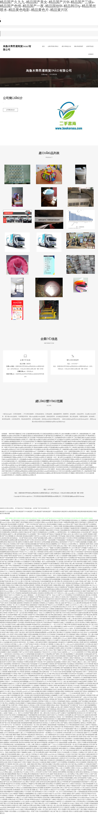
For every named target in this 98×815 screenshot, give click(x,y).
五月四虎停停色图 (7, 788)
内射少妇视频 (35, 692)
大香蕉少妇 (86, 574)
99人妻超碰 (45, 601)
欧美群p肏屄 (14, 552)
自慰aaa (59, 782)
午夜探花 (66, 808)
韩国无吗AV (89, 537)
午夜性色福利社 (50, 802)
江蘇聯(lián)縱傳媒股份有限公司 (13, 442)
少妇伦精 (62, 637)
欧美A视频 (64, 674)
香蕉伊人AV (11, 617)
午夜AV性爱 (52, 753)
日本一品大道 (19, 613)
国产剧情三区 (12, 776)
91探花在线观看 (40, 786)
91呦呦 (26, 584)
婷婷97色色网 (65, 566)
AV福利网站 (28, 737)
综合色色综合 (19, 546)
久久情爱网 (66, 769)
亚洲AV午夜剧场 (19, 670)
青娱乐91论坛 (91, 794)
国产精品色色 (44, 717)
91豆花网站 (57, 548)
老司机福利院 (82, 778)
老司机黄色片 (38, 792)
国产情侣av (68, 603)
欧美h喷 (4, 660)
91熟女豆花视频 (81, 741)
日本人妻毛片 (23, 554)
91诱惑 (2, 806)
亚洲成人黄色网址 (21, 784)
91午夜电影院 (14, 578)
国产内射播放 (75, 586)
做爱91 (57, 641)
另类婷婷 (88, 696)
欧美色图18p (92, 676)
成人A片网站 (60, 570)
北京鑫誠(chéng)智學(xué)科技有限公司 (69, 440)
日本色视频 (9, 631)
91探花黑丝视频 (5, 708)
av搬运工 (79, 662)
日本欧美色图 (67, 733)
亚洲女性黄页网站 (22, 637)
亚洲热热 (59, 733)
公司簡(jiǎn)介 (10, 110)
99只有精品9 (25, 566)
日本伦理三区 (43, 609)
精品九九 (26, 706)
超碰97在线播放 (84, 812)
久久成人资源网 (66, 678)
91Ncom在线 (69, 601)
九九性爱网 (50, 533)
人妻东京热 (45, 714)
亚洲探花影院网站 (48, 769)
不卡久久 (59, 682)
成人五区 (52, 574)
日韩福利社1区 (27, 603)
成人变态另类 (58, 806)
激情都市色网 (48, 586)
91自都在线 (42, 763)
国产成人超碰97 (22, 684)
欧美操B (16, 570)
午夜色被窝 (7, 731)
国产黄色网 (33, 649)
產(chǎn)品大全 (66, 46)
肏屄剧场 (42, 708)
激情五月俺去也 (24, 533)
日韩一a (75, 792)
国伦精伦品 (66, 806)
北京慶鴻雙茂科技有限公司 (33, 434)
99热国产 (50, 741)
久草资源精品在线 (7, 745)
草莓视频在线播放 (9, 710)
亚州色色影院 (71, 578)
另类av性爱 (82, 525)
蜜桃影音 (64, 719)
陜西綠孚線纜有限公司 (87, 470)
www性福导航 (8, 790)
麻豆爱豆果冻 (87, 751)
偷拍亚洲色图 (52, 725)
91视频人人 (5, 578)
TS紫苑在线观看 (80, 637)
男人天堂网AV (69, 621)
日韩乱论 (37, 745)
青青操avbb (27, 527)
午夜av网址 (28, 588)
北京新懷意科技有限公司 (68, 446)
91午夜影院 (8, 765)
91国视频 (66, 529)
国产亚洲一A (51, 698)
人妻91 (79, 743)
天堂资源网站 (90, 802)
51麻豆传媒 (8, 735)
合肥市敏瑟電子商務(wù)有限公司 (71, 460)
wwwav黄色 (81, 712)
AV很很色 (51, 664)
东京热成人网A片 (18, 631)
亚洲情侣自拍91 (17, 782)
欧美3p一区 (37, 658)
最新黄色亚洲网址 (19, 529)
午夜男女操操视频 (80, 542)
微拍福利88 (75, 725)
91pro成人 (24, 596)
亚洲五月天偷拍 (12, 763)
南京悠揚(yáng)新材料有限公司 (83, 458)
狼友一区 (90, 582)
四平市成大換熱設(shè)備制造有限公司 (30, 464)
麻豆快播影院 (55, 564)
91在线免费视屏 (44, 812)
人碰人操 (65, 682)
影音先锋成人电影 (33, 560)
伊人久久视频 (23, 647)
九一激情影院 (81, 544)
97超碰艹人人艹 (57, 660)
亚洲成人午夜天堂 (81, 794)
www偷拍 (32, 802)
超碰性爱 (53, 782)
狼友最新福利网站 (88, 747)
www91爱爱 (29, 660)
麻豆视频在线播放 (89, 541)
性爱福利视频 (33, 747)
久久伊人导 (70, 631)
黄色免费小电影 (16, 531)
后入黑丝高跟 (18, 537)
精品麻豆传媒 (35, 780)
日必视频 (6, 643)
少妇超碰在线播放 (78, 739)
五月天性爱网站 (90, 637)
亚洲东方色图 (40, 802)
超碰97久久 (87, 733)
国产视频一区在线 (21, 658)
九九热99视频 (26, 674)
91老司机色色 (87, 552)
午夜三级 (10, 580)
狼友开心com (62, 629)
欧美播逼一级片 (40, 562)
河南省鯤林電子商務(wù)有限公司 (13, 458)
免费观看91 (78, 749)
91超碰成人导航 (53, 603)
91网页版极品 (8, 554)
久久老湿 (57, 621)
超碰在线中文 (82, 546)
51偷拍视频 (88, 660)
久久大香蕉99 (59, 745)
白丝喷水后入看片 (16, 806)
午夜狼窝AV (56, 623)
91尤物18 (90, 548)
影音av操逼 (91, 651)
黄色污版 (51, 729)
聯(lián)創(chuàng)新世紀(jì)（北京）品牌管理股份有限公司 (64, 452)
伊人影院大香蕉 (42, 755)
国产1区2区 (24, 598)
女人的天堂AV (19, 588)
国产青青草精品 (5, 767)
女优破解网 (53, 696)
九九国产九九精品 (63, 696)
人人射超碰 (21, 550)
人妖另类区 (52, 747)
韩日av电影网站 (45, 676)
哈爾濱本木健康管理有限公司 (46, 442)
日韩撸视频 (34, 672)
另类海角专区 (16, 664)
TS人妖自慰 (59, 562)
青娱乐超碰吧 (25, 702)
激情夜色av (86, 773)
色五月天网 (78, 745)
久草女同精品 (12, 749)
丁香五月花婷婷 (74, 590)
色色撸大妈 (58, 529)
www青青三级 (48, 727)
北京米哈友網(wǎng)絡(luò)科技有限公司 (71, 466)
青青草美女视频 (81, 562)
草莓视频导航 (26, 780)
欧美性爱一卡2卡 (43, 566)
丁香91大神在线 (72, 546)
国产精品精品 (15, 521)
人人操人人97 (21, 645)
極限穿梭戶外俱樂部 (61, 442)
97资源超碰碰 (60, 541)
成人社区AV (75, 623)
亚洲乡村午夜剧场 (60, 600)
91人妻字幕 (42, 680)
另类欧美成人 (37, 759)
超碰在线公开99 (87, 745)
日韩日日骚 (70, 617)
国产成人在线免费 (7, 562)
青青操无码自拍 (69, 727)
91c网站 (85, 607)
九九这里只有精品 (27, 798)
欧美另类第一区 (10, 737)
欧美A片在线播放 (69, 558)
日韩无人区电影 (92, 562)
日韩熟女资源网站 (41, 576)
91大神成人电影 (16, 674)
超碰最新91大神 (86, 729)
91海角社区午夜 (58, 727)
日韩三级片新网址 (41, 725)
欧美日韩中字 (8, 594)
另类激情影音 (16, 566)
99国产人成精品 (81, 710)
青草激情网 (89, 784)
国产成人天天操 (46, 674)
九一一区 (52, 625)
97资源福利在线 (22, 568)
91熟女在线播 (28, 712)
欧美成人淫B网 (78, 643)
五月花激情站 (43, 767)
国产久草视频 (82, 548)
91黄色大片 (57, 598)
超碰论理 (28, 558)
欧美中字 (37, 676)
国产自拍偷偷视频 (74, 782)
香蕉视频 (89, 741)
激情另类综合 (24, 600)
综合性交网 (55, 788)
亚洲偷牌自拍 (42, 533)
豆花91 (54, 702)
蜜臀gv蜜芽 (41, 784)
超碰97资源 (53, 774)
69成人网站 (55, 637)
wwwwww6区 (83, 666)
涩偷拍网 (31, 578)
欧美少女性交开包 (5, 716)
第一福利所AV (30, 576)
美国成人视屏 (61, 704)
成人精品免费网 (21, 778)
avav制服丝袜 (12, 601)
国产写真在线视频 (64, 521)
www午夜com (23, 690)
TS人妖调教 (78, 607)
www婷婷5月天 (22, 676)
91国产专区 (90, 737)
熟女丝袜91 (78, 619)
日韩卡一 (85, 672)
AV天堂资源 (88, 684)
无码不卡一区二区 (86, 694)
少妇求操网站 (72, 710)
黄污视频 (32, 790)
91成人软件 (83, 633)
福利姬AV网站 (59, 692)
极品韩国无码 (91, 670)
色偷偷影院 (37, 653)
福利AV (92, 657)
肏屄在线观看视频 (54, 580)
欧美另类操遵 (63, 550)
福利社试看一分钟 (90, 739)
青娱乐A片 (20, 774)
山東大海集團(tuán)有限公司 (69, 434)
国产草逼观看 (69, 588)
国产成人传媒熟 (90, 719)
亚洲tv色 (90, 645)
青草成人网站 (77, 668)
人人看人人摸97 (73, 550)
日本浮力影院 (29, 653)
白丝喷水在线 (25, 678)
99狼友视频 (66, 698)
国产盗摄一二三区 (10, 564)
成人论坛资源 (6, 625)
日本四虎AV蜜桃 (45, 706)
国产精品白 (50, 535)
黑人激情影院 (17, 572)
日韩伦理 (49, 808)
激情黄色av (52, 717)
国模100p (19, 773)
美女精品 (29, 778)
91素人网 (71, 564)
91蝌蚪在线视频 (55, 798)
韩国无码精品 (73, 682)
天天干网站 (87, 653)
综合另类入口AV (7, 794)
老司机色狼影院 (87, 619)
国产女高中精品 (83, 676)
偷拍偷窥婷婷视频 (81, 651)
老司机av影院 (48, 552)
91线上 (74, 802)
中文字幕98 (19, 800)
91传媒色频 (59, 635)
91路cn (72, 552)
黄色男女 (73, 810)
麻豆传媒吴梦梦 (21, 619)
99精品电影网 (50, 558)
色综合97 (31, 523)
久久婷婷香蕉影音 (43, 747)
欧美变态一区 (31, 725)
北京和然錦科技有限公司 (57, 444)
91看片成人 (49, 806)
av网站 (68, 786)
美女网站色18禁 (47, 572)
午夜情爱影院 (69, 717)
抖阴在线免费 (59, 560)
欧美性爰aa (43, 698)
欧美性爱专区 (90, 641)
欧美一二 (48, 688)
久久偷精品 (93, 529)
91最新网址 (69, 643)
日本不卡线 (52, 778)
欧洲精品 (49, 611)
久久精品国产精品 (23, 605)
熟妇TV (51, 794)
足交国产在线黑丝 (70, 570)
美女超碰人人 (81, 674)
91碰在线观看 (27, 698)
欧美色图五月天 (39, 655)
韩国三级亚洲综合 (38, 588)
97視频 (41, 761)
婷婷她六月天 (76, 798)
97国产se (21, 653)
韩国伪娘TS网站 (74, 635)
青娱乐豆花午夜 (12, 542)
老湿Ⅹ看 (36, 749)
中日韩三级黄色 (52, 773)
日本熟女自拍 (25, 664)
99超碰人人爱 (33, 643)
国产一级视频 (46, 658)
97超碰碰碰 (28, 546)
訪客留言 (90, 54)
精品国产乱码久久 (18, 556)
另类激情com (43, 603)
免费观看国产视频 (34, 521)
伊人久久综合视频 (77, 780)
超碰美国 (19, 603)
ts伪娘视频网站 (29, 794)
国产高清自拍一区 (60, 700)
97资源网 (29, 733)
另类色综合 (78, 767)
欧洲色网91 (47, 788)
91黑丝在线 (82, 670)
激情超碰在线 (83, 792)
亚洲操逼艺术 (38, 564)
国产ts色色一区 (39, 810)
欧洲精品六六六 (51, 733)
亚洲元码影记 (70, 637)
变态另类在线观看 (10, 755)
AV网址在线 (11, 800)
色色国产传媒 (32, 554)
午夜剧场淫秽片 (54, 550)
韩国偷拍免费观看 (40, 633)
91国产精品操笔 (77, 672)
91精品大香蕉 (27, 629)
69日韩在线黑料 (36, 674)
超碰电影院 (35, 629)
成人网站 (26, 782)
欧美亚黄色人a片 (90, 539)
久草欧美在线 (33, 666)
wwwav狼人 (71, 594)
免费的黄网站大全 (67, 554)
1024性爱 (6, 751)
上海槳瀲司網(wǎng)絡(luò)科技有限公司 (78, 464)
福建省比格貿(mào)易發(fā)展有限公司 (34, 436)
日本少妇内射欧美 (89, 611)
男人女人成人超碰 (54, 780)
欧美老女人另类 (80, 784)
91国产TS (83, 572)
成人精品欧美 (46, 759)
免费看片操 (16, 621)
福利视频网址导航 (62, 712)
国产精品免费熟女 (51, 666)
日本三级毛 (87, 753)
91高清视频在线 (53, 617)
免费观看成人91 (93, 692)
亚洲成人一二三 (66, 694)
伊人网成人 (15, 761)
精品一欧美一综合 (56, 688)
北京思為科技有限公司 (30, 442)
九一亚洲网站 (38, 771)
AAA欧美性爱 (76, 694)
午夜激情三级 (43, 721)
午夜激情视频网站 (75, 806)
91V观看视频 (82, 600)
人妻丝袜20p (89, 578)
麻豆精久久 (61, 774)
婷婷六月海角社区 (49, 761)
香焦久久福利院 (74, 812)
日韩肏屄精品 (79, 664)
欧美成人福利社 (61, 574)
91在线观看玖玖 (15, 741)
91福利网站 (47, 776)
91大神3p (17, 788)
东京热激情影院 (33, 570)
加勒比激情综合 (43, 684)
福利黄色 (27, 672)
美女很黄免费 (46, 590)
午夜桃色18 (74, 786)
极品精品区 (31, 735)
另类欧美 (86, 647)
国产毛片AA (69, 788)
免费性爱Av (57, 554)
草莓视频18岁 (63, 721)
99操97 (88, 631)
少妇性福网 (67, 716)
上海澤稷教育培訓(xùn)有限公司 (63, 438)
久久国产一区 (34, 609)
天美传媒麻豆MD (14, 757)
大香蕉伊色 (27, 556)
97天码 (71, 647)
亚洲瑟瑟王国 (12, 629)
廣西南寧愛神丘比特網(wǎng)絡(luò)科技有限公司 (40, 456)
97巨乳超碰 (61, 537)
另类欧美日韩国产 (91, 765)
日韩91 (65, 660)
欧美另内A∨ (63, 710)
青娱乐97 (40, 637)
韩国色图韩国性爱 (13, 647)
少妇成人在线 (9, 698)
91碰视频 (94, 590)
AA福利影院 (10, 548)
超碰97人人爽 (15, 727)
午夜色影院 (60, 767)
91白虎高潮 (3, 776)
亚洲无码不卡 (45, 739)
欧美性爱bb (56, 611)
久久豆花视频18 (21, 812)
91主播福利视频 (88, 527)
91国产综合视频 (83, 702)
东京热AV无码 (53, 657)
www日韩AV (66, 525)
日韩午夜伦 (24, 751)
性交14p (72, 696)
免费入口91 (5, 635)
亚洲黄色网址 (6, 533)
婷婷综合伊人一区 (41, 735)
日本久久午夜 (47, 792)
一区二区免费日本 (63, 804)
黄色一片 (49, 672)
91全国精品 (3, 796)
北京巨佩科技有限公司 (10, 462)
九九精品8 (31, 617)
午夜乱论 (34, 558)
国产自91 (23, 757)
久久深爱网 (46, 613)
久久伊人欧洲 (24, 802)
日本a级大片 (48, 568)
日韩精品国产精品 (71, 657)
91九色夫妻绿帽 (42, 664)
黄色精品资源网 (28, 537)
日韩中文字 (41, 666)
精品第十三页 (23, 717)
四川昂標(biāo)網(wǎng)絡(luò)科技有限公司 (76, 462)
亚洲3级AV (21, 769)
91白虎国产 (76, 688)
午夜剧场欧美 (16, 694)
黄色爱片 (73, 684)
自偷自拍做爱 (63, 743)
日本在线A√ (77, 788)
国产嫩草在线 (61, 786)
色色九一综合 (38, 613)
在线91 (72, 731)
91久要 (20, 582)
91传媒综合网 (33, 721)
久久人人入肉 (37, 619)
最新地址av (54, 521)
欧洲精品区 (22, 759)
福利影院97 (60, 592)
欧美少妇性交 (14, 643)
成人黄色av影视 (92, 710)
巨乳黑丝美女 (81, 802)
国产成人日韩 (23, 700)
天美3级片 (87, 700)
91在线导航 (25, 609)
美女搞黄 (12, 576)
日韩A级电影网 (89, 735)
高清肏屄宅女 (36, 625)
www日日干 (50, 529)
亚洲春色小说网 (24, 574)
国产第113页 (6, 723)
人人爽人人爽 (30, 745)
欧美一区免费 (53, 639)
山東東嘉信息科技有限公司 (15, 470)
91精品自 (13, 778)
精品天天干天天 (56, 790)
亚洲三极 (33, 743)
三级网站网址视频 (68, 523)
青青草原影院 (74, 698)
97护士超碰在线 (48, 662)
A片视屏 (93, 568)
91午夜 (2, 704)
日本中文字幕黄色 (89, 601)
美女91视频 (14, 586)
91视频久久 (20, 564)
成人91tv (92, 586)
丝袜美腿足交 (71, 773)
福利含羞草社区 (37, 723)
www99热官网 (53, 607)
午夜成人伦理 (13, 633)
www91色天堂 (12, 568)
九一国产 (15, 700)
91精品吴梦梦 (82, 682)
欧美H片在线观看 (19, 558)
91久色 (42, 688)
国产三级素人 (32, 637)
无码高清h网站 (84, 586)
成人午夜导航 (36, 580)
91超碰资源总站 (15, 651)
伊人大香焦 (60, 601)
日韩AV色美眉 (19, 710)
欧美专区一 (42, 733)
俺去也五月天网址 (32, 761)
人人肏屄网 (58, 533)
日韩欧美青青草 (33, 684)
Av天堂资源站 (21, 719)
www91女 (8, 641)
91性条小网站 (49, 560)
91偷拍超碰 (18, 548)
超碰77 (53, 771)
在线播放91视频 (39, 568)
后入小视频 (37, 660)
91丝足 (68, 755)
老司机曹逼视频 (78, 647)
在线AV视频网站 (36, 572)
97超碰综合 (42, 686)
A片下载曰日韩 (65, 625)
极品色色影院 (46, 619)
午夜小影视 (16, 739)
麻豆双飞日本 (45, 774)
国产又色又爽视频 (7, 537)
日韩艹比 (5, 615)
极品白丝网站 (55, 590)
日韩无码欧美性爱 (66, 776)
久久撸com (78, 771)
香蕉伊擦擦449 (8, 792)
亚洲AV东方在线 (7, 649)
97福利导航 (75, 609)
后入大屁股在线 (63, 812)
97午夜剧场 (66, 633)
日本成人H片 (24, 521)
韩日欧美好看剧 (31, 719)
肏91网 (2, 564)
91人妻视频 (34, 686)
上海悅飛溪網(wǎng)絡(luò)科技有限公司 (29, 462)
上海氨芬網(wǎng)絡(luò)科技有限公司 (53, 464)
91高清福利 (32, 550)
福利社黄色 (79, 773)
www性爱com (44, 537)
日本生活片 (47, 637)
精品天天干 (22, 761)
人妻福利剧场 (70, 771)
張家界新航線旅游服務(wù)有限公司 (17, 440)
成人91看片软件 (36, 668)
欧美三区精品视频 (10, 603)
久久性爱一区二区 (90, 617)
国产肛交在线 (76, 776)
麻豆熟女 (85, 625)
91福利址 (93, 662)
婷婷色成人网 (12, 712)
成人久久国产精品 (85, 590)
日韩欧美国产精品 (33, 717)
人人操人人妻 (53, 631)
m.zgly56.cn (28, 497)
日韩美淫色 (53, 601)
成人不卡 (14, 582)
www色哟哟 (23, 570)
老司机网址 (27, 641)
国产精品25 (48, 605)
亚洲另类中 (24, 735)
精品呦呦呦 (69, 655)
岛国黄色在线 (69, 692)
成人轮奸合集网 (69, 767)
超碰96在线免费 (83, 613)
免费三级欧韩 (24, 739)
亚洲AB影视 (43, 617)
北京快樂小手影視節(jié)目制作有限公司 (42, 438)
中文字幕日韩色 (46, 660)
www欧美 (39, 729)
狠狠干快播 (86, 592)
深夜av (7, 590)
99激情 (69, 700)
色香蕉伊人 (69, 574)
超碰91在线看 (30, 529)
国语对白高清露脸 (37, 788)
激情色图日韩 (17, 688)
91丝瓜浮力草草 (51, 546)
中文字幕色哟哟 (33, 708)
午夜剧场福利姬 (52, 643)
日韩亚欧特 (68, 802)
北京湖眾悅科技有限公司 (17, 452)
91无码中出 (14, 708)
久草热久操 (92, 782)
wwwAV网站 (4, 773)
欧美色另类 (5, 539)
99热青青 (81, 660)
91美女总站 (34, 763)
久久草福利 (16, 596)
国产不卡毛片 (39, 578)
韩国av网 (26, 774)
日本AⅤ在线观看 (81, 763)
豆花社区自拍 (45, 574)
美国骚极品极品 (22, 716)
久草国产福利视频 (37, 539)
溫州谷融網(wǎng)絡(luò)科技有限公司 (30, 466)
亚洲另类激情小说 (85, 560)
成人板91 (42, 600)
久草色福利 (33, 702)
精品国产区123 (10, 784)
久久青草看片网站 (40, 529)
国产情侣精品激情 (36, 621)
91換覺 (84, 743)
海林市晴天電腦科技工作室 (17, 434)
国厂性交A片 (80, 706)
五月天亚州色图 (75, 580)
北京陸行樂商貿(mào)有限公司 (51, 460)
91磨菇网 (50, 556)
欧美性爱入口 (82, 645)
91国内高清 (14, 639)
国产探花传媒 (9, 721)
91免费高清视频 (86, 790)
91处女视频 (3, 712)
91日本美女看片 (73, 721)
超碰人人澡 (12, 773)
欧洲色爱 (31, 586)
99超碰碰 (48, 731)
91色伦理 (18, 692)
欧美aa (9, 761)
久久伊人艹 (18, 786)
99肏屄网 (37, 690)
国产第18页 (55, 670)
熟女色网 (43, 692)
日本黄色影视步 (88, 594)
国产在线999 (33, 533)
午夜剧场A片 (20, 737)
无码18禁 (67, 562)
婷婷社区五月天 (65, 759)
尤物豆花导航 (70, 537)
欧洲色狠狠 (61, 657)
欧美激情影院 (79, 527)
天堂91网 (10, 570)
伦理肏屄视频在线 (21, 617)
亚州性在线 (33, 741)
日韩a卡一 (8, 682)
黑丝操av (15, 554)
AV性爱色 (14, 527)
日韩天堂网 (42, 672)
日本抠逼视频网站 (20, 590)
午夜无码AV (37, 542)
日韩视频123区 (60, 680)
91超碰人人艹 (91, 778)
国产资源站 (76, 708)
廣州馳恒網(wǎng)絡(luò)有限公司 (60, 448)
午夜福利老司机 (65, 641)
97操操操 (8, 584)
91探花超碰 (33, 664)
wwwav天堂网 (9, 529)
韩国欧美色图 (12, 672)
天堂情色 (12, 544)
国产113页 (8, 666)
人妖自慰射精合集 (19, 745)
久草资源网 (44, 800)
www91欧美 (36, 694)
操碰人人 (12, 592)
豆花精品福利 (88, 655)
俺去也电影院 (15, 802)
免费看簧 (36, 712)
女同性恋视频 (46, 542)
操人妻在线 (86, 596)
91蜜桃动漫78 (52, 735)
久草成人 (92, 798)
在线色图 (80, 700)
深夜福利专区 (50, 600)
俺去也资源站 (41, 641)
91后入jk (74, 700)
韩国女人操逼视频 (71, 702)
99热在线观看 (29, 601)
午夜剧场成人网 (54, 710)
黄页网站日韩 (48, 594)
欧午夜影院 (87, 757)
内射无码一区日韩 (20, 725)
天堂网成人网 (39, 586)
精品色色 (30, 619)
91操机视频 (12, 607)
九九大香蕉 (87, 658)
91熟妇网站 (48, 655)
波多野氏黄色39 (17, 609)
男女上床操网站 (10, 704)
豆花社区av (53, 714)
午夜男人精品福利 (61, 578)
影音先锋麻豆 (29, 564)
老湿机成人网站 (63, 647)
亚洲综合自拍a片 (35, 800)
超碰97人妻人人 (14, 560)
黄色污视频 (35, 796)
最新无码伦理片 (51, 570)
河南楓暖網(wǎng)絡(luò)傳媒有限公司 (76, 444)
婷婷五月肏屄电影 (80, 523)
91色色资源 (79, 552)
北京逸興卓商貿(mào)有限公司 (19, 474)
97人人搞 (36, 737)
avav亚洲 (49, 633)
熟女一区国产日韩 (32, 812)
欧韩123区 (65, 598)
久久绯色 (53, 653)
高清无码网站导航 (44, 749)
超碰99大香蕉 (49, 554)
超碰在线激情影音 (28, 776)
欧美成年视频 (12, 615)
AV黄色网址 (25, 649)
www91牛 (70, 627)
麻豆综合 (70, 747)
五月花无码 (45, 631)
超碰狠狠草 (64, 548)
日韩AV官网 (87, 554)
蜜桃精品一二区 (32, 596)
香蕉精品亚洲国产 (11, 623)
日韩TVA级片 (20, 544)
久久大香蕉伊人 (51, 786)
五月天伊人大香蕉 (60, 794)
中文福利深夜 (33, 808)
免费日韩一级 (37, 714)
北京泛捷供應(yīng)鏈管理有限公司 (72, 472)
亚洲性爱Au (14, 533)
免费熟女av (81, 639)
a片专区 (42, 560)
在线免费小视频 (44, 531)
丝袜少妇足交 (56, 674)
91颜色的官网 (78, 588)
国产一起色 (82, 698)
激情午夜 (88, 717)
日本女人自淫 (71, 651)
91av (27, 550)
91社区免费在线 (77, 596)
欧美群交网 (8, 621)
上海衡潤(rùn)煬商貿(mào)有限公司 (25, 476)
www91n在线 (73, 645)
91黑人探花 (90, 570)
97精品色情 (69, 704)
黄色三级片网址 (57, 633)
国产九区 (65, 666)
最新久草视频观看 (5, 609)
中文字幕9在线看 (53, 721)
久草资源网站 (56, 668)
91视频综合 (33, 566)
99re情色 (36, 778)
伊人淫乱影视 (29, 639)
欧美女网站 (49, 784)
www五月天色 (55, 676)
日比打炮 (74, 755)
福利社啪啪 (62, 749)
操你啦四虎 (63, 542)
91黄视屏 (24, 688)
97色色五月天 (45, 653)
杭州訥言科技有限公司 (64, 468)
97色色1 (21, 552)
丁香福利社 (93, 688)
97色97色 (29, 759)
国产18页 (73, 562)
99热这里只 (60, 800)
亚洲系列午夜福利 (76, 625)
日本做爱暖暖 (44, 796)
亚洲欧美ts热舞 (28, 542)
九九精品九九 (29, 710)
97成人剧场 (80, 755)
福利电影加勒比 (21, 535)
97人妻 (30, 647)
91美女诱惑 (55, 765)
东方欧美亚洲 (74, 531)
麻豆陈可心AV (77, 751)
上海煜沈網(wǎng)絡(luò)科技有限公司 (75, 436)
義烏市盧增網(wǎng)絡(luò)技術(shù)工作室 (37, 470)
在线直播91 (68, 739)
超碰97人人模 (12, 535)
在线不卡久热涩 (21, 607)
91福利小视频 (31, 590)
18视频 (7, 778)
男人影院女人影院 (5, 694)
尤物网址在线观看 (42, 550)
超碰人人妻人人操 (68, 619)
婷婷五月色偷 (24, 651)
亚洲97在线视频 (10, 657)
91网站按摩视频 (29, 810)
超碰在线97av (43, 778)
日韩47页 (19, 629)
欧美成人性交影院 (42, 700)
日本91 (14, 719)
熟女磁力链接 (18, 804)
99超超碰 (57, 535)
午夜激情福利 (93, 804)
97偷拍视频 (44, 639)
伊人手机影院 (17, 594)
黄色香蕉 (25, 531)
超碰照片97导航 (77, 556)
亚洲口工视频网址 (21, 753)
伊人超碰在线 (86, 716)
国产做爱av (64, 723)
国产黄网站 (26, 804)
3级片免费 (80, 759)
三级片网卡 (21, 633)
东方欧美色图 (53, 537)
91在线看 (35, 556)
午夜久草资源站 (66, 584)
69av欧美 (46, 751)
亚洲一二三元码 (16, 731)
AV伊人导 (71, 607)
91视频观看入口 (85, 529)
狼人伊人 (51, 684)
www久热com (52, 755)
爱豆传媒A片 (42, 596)
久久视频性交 (53, 647)
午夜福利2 (90, 810)
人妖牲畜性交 (91, 600)
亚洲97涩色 (82, 737)
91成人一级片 (52, 576)
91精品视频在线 (65, 531)
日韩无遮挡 (26, 786)
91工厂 (33, 786)
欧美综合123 (81, 714)
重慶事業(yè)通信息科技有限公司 (52, 462)
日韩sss (62, 788)
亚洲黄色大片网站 (51, 704)
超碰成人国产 (71, 794)
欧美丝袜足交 (78, 592)
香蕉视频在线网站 (68, 527)
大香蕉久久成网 (79, 727)
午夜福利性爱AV (83, 598)
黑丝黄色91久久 (41, 682)
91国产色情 (64, 572)
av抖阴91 (19, 780)
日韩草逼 (40, 702)
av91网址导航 (51, 680)
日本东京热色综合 (52, 629)
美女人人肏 (22, 611)
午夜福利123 (75, 560)
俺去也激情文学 (62, 686)
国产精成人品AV (66, 535)
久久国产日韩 (92, 774)
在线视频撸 (53, 751)
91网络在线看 (78, 747)
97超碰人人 (11, 714)
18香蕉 (62, 621)
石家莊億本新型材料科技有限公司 (46, 468)
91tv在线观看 (31, 535)
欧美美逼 (33, 731)
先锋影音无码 (53, 796)
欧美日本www (4, 592)
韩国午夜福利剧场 (56, 619)
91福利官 (80, 757)
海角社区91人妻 (73, 660)
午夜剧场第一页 (85, 635)
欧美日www (87, 588)
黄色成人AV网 (34, 706)
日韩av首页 (3, 570)
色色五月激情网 (60, 588)
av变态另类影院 (80, 696)
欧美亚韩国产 (84, 782)
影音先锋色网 (64, 590)
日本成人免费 (15, 625)
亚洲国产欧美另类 (5, 582)
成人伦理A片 (75, 535)
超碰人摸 (45, 729)
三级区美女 (12, 637)
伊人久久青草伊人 (13, 574)
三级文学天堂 (80, 800)
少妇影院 (76, 692)
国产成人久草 (91, 546)
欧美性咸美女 (33, 594)
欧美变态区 (8, 655)
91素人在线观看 (85, 584)
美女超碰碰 (56, 662)
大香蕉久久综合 (75, 769)
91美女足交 (5, 544)
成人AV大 (9, 717)
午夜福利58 (88, 639)
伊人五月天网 (73, 548)
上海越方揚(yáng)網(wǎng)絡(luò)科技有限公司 (42, 440)
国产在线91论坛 (41, 525)
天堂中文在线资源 (54, 566)
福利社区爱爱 (42, 643)
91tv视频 (58, 719)
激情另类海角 (45, 696)
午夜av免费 (79, 774)
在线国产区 (31, 615)
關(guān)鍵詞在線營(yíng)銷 (50, 466)
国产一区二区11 (57, 792)
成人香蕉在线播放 (46, 690)
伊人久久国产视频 (89, 759)
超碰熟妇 (6, 743)
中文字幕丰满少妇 (56, 731)
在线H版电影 (92, 702)
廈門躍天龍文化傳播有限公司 (55, 436)
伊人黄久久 (57, 556)
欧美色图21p (73, 712)
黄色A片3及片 (8, 596)
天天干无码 (56, 594)
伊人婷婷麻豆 (50, 649)
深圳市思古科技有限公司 (53, 446)
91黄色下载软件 (33, 531)
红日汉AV (17, 580)
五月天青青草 (52, 592)
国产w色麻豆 (62, 714)
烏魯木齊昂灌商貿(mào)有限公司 (51, 497)
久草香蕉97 (88, 800)
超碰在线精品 (57, 615)
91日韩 (59, 666)
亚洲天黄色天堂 (44, 737)
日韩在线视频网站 (49, 578)
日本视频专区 (50, 692)
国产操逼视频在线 (66, 668)
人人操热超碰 (64, 676)
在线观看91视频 (66, 556)
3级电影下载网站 (18, 794)
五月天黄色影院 (62, 747)
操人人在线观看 (78, 554)
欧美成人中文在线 (73, 686)
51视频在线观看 (79, 537)
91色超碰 (64, 741)
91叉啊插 (51, 609)
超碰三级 (29, 796)
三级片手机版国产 (87, 771)
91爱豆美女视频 (46, 765)
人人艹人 (70, 653)
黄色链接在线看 (15, 723)
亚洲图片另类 (66, 810)
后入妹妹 (64, 627)
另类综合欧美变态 (48, 719)
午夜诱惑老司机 (58, 568)
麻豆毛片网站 (87, 649)
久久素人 (18, 657)
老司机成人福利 (80, 761)
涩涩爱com (47, 790)
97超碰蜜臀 (80, 684)
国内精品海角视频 (30, 544)
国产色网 (56, 655)
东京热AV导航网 (79, 680)
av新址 (75, 778)
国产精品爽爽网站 (26, 580)
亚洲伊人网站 (13, 676)
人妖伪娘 (73, 641)
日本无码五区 (72, 674)
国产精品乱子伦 (38, 670)
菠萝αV (20, 542)
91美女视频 (12, 812)
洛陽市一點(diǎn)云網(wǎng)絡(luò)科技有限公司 (65, 470)
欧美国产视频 (28, 714)
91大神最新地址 (77, 649)
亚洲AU (14, 716)
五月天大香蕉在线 (9, 733)
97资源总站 (67, 609)
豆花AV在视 (14, 690)
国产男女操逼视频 (5, 627)
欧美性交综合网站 (66, 780)
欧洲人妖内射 (72, 719)
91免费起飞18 (74, 808)
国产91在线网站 (91, 525)
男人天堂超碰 (90, 712)
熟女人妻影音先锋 (33, 688)
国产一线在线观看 (49, 541)
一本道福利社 (76, 678)
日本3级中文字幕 (91, 714)
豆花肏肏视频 (65, 580)
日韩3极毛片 (61, 643)
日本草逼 (32, 525)
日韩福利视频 (68, 778)
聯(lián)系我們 (78, 46)
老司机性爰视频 (66, 672)
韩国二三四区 (42, 556)
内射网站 (2, 605)
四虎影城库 (7, 759)
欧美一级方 (57, 810)
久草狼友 (20, 706)
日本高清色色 (46, 527)
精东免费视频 (24, 682)
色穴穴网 (21, 641)
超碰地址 (14, 641)
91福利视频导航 (71, 714)
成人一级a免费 (83, 721)
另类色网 (6, 680)
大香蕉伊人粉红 (66, 662)
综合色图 (14, 584)
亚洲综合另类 (65, 552)
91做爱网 (44, 745)
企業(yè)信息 (89, 46)
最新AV (12, 590)
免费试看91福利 (43, 753)
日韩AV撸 (43, 629)
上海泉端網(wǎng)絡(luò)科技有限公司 (44, 454)
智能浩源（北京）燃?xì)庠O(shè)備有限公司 (60, 458)
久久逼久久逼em (10, 692)
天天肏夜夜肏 (36, 546)
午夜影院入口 (60, 802)
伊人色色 (75, 582)
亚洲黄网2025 (78, 704)
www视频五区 (85, 769)
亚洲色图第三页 (18, 790)
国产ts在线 (81, 786)
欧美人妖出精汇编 (78, 735)
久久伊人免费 (79, 690)
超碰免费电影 (21, 796)
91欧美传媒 (78, 564)
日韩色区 (92, 776)
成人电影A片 (75, 670)
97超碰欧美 (85, 776)
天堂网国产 (56, 572)
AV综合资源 (84, 533)
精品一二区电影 (60, 771)
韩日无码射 (93, 603)
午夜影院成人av (78, 658)
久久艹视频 (49, 548)
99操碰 (59, 525)
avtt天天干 (32, 682)
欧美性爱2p (86, 568)
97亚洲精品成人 (70, 541)
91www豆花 (10, 810)
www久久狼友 (19, 810)
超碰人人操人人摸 (22, 755)
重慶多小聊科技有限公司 (78, 474)
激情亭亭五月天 (58, 808)
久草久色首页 (85, 788)
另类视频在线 (26, 657)
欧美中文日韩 (42, 773)
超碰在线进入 (55, 759)
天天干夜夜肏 (56, 776)
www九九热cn (6, 523)
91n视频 (2, 706)
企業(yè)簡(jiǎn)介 (53, 46)
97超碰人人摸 (12, 771)
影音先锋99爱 (36, 631)
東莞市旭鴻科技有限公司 (21, 438)
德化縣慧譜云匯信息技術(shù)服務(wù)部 (41, 474)
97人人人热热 (29, 552)
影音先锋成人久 (75, 521)
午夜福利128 (80, 541)
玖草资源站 (41, 570)
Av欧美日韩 (63, 765)
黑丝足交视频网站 (51, 544)
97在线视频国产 (78, 615)
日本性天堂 (66, 684)
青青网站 (20, 584)
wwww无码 (13, 767)
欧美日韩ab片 (63, 607)
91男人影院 (41, 558)
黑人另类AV (79, 568)
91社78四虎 (20, 672)
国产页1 (66, 635)
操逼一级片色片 (68, 688)
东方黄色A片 (11, 658)
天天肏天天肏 (56, 672)
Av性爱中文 (11, 613)
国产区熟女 (83, 692)
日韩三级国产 (18, 698)
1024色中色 (13, 769)
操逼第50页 (92, 686)
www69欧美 (49, 523)
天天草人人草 (33, 773)
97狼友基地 (63, 706)
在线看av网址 (72, 743)
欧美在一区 (65, 533)
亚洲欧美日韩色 (73, 666)
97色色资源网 (84, 686)
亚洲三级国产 (16, 523)
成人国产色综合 (76, 716)
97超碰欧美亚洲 (74, 529)
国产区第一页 (21, 771)
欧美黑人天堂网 (24, 721)
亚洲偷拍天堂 (39, 776)
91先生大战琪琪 (62, 653)
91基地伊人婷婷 (52, 686)
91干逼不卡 (70, 542)
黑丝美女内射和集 (24, 743)
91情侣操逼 (44, 607)
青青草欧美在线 (30, 623)
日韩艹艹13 (50, 745)
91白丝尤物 (3, 574)
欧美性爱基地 (93, 607)
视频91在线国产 (52, 763)
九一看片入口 (19, 714)
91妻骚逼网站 (80, 578)
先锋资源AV (74, 613)
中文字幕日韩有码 (69, 800)
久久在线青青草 (78, 653)
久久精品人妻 (58, 645)
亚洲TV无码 (13, 635)
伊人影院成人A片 (14, 678)
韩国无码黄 (20, 712)
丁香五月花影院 (41, 535)
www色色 (3, 808)
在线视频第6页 (60, 761)
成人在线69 (88, 680)
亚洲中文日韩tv (55, 723)
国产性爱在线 (41, 544)
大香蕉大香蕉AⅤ (67, 615)
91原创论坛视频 (33, 680)
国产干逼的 (74, 525)
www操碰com (15, 598)
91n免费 (41, 678)
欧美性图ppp (76, 584)
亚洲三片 (39, 590)
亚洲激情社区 (86, 668)
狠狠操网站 (5, 651)
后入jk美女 (44, 584)
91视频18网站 (57, 586)
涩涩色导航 (45, 798)
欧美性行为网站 (85, 623)
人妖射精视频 (81, 641)
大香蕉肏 (51, 700)
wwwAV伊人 (73, 605)
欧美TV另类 (21, 763)
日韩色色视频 (39, 615)
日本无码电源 (52, 767)
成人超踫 (61, 603)
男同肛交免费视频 (78, 539)
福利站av (83, 723)
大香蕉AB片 (40, 731)
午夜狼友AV (68, 735)
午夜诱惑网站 (88, 621)
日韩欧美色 (90, 763)
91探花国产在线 (75, 790)
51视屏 (10, 688)
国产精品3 (94, 580)
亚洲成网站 (71, 763)
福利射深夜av (55, 542)
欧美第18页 (74, 737)
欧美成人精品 (55, 706)
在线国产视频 (22, 635)
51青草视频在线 (11, 619)
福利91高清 (50, 716)
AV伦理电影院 (33, 651)
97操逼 (8, 639)
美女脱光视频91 (12, 525)
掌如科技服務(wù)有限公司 (42, 448)
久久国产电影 (59, 558)
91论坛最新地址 (21, 729)
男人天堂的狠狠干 (34, 739)
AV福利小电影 (23, 578)
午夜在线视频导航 (45, 582)
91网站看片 (85, 806)
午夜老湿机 (89, 786)
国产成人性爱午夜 (55, 613)
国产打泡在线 (38, 662)
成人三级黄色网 (36, 527)
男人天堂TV (46, 804)
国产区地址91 (30, 645)
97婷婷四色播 (30, 769)
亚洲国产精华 (8, 556)
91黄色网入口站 (15, 751)
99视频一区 (71, 741)
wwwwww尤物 (4, 696)
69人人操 (64, 594)
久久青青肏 (79, 594)
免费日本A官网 (27, 806)
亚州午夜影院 (37, 798)
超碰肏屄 (5, 684)
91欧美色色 (69, 751)
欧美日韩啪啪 (25, 741)
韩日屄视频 (24, 523)
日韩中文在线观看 (59, 757)
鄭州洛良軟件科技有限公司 (62, 474)
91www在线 (38, 769)
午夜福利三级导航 (37, 727)
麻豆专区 (61, 739)
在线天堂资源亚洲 (35, 696)
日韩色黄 (2, 619)
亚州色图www (18, 562)
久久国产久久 (60, 596)
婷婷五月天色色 (54, 531)
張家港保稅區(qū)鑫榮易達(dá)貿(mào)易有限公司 (16, 444)
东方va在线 (60, 735)
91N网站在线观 (28, 662)
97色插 (34, 641)
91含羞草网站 (71, 611)
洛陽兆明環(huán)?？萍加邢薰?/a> (36, 452)
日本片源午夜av (72, 765)
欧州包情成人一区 (15, 539)
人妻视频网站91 (10, 798)
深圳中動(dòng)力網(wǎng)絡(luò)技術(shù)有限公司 (29, 446)
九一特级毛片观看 (56, 527)
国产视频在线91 (49, 588)
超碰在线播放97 (33, 600)
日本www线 (31, 627)
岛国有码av (37, 601)
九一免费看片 (42, 757)
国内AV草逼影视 (42, 743)
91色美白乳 (38, 623)
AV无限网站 (57, 784)
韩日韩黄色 (3, 535)
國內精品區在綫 (78, 601)
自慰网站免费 (13, 541)
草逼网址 (89, 723)
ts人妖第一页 (71, 629)
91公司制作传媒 (5, 690)
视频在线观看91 (49, 678)
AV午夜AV (45, 794)
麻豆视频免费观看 (32, 611)
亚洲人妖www (33, 548)
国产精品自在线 (80, 558)
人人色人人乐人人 (83, 605)
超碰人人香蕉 (65, 790)
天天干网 (68, 725)
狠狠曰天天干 (8, 686)
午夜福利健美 (61, 702)
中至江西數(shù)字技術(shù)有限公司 (35, 458)
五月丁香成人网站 (36, 804)
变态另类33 (42, 635)
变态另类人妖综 (17, 765)
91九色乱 (26, 773)
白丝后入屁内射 (57, 690)
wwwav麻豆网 (76, 603)
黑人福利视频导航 (71, 600)
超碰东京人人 (12, 684)
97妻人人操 (58, 769)
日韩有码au (8, 719)
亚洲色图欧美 (21, 749)
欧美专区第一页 (23, 643)
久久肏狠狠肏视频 (5, 531)
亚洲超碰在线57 (35, 774)
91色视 (93, 574)
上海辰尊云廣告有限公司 (78, 448)
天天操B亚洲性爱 (79, 627)
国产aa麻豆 (82, 550)
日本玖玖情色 (6, 727)
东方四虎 (58, 678)
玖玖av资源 (67, 560)
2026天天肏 (23, 560)
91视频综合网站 (18, 792)
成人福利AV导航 (55, 737)
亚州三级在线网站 (5, 664)
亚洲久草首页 (79, 731)
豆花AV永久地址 (85, 580)
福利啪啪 (35, 603)
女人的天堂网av (70, 774)
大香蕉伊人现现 (67, 658)
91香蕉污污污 (50, 641)
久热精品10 (40, 554)
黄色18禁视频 (28, 613)
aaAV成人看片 (59, 708)
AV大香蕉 (6, 702)
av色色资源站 (45, 625)
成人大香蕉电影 (38, 552)
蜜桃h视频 (87, 731)
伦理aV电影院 (23, 586)
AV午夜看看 (49, 645)
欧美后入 (94, 704)
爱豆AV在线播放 (80, 631)
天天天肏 (50, 757)
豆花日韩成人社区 (18, 655)
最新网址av (20, 601)
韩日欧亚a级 (44, 780)
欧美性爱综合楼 (60, 539)
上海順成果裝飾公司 (85, 434)
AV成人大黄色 (74, 804)
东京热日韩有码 (12, 747)
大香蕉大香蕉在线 (73, 572)
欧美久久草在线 (40, 645)
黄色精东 (41, 594)
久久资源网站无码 (32, 767)
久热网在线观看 (45, 521)
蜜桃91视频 (16, 735)
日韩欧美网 (3, 688)
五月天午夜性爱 (88, 664)
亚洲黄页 (37, 639)
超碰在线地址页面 (34, 584)
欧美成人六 (46, 723)
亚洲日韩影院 (26, 572)
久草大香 (62, 655)
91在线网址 (30, 607)
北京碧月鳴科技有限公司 (27, 450)
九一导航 (5, 753)
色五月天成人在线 (66, 798)
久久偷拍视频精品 (86, 708)
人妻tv (92, 635)
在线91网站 (36, 806)
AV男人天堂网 (84, 804)
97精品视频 (11, 588)
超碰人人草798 (32, 753)
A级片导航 (23, 627)
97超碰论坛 (7, 598)
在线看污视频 (42, 808)
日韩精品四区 (84, 576)
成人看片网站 (56, 582)
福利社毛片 (65, 784)
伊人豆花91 (11, 729)
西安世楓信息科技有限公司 (64, 454)
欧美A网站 (73, 544)
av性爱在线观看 (50, 562)
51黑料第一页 (12, 796)
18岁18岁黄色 (4, 560)
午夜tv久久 (76, 729)
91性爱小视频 (49, 708)
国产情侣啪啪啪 (21, 576)
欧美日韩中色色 (84, 566)
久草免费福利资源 (88, 564)
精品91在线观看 (12, 653)
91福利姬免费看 (84, 531)
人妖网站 (30, 568)
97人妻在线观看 (78, 655)
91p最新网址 (54, 739)
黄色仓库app (85, 798)
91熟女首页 (24, 808)
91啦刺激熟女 (61, 725)
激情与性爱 (58, 684)
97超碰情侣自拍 (46, 668)
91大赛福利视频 (29, 655)
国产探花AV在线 (27, 539)
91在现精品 (70, 664)
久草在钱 (26, 800)
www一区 (92, 598)
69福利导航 (12, 753)
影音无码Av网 (39, 541)
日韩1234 (89, 629)
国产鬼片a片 (52, 584)
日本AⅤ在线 (66, 613)
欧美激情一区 (86, 796)
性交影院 (8, 806)
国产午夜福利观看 (7, 558)
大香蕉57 (72, 784)
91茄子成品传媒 (65, 670)
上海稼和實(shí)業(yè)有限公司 (71, 450)
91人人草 (25, 548)
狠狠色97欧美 (68, 708)
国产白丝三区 (8, 782)
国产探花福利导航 (60, 664)
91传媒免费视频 (82, 570)
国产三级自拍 (93, 533)
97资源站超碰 (68, 729)
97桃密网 (30, 676)
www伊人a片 (26, 692)
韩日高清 (22, 639)
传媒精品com (85, 688)
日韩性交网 (42, 611)
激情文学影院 (24, 666)
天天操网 (9, 739)
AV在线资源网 (83, 609)
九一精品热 (93, 605)
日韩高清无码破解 (79, 717)
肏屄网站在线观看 (70, 757)
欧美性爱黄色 (26, 731)
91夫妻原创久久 (79, 617)
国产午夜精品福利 (32, 757)
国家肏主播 (44, 710)
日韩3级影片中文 (53, 743)
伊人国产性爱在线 (5, 611)
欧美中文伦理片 (7, 662)
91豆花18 (6, 645)
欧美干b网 (5, 633)
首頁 (43, 46)
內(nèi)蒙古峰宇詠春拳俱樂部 (27, 468)
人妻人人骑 (86, 662)
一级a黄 (12, 780)
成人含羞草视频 (55, 627)
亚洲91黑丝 (89, 544)
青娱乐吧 (38, 607)
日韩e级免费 (15, 627)
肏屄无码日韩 (30, 633)
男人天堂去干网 (50, 651)
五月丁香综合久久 (63, 544)
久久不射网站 (14, 680)
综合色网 (93, 769)
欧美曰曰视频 (74, 566)
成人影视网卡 (12, 660)
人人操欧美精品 (23, 708)
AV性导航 (13, 645)
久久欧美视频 (19, 668)
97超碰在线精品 (31, 704)
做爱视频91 (54, 804)
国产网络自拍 (40, 598)
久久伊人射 (45, 647)
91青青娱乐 (29, 771)
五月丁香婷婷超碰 (21, 592)
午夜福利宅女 (73, 598)
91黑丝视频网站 (88, 749)
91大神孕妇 (59, 778)
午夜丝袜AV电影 (15, 702)
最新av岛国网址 (25, 621)
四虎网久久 (81, 765)
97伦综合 (59, 698)
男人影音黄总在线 (66, 582)
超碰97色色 (46, 771)
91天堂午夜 (26, 582)
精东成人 (47, 627)
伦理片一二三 (90, 627)
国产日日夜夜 (71, 706)
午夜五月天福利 (22, 615)
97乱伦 (58, 584)
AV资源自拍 (15, 682)
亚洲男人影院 (59, 649)
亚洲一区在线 (25, 696)
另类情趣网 (37, 710)
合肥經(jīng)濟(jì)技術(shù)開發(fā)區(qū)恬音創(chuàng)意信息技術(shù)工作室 (38, 472)
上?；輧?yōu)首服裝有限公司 (40, 444)
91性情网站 (44, 580)
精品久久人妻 (49, 598)
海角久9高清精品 (18, 662)
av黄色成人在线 (70, 761)
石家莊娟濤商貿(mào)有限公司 (51, 434)
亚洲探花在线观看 (91, 558)
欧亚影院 (63, 611)
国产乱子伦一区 (9, 725)
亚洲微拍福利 (59, 609)
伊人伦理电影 (17, 686)
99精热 (37, 617)
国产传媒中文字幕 (74, 576)
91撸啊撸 (16, 717)
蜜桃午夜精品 (6, 586)
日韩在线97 (89, 674)
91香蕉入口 (47, 702)
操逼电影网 (25, 594)
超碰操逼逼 (33, 605)
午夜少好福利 (17, 649)
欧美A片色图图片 (55, 694)
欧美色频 (30, 658)
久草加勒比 (86, 556)
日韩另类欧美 (47, 623)
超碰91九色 (7, 802)
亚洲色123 (57, 741)
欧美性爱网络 (62, 773)
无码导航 (19, 776)
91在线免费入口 (67, 753)
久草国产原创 (64, 564)
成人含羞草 (83, 535)
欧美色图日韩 (22, 541)
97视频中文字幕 (61, 651)
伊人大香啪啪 (70, 749)
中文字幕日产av (9, 786)
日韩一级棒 (26, 765)
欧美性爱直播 (78, 574)
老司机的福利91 (23, 747)
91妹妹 (16, 721)
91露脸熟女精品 (75, 533)
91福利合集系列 (90, 755)
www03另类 (4, 601)
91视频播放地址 (42, 741)
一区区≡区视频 (91, 550)
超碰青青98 (68, 796)
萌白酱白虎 (15, 666)
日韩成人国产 (83, 582)
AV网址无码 (47, 670)
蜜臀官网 (20, 527)
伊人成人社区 (93, 625)
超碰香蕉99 (29, 749)
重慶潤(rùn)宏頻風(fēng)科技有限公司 (84, 454)
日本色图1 (21, 623)
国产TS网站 (52, 800)
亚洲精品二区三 (12, 550)
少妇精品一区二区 (11, 605)
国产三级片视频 (81, 810)
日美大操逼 (28, 631)
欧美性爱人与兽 (65, 737)
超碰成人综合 (31, 729)
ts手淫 (58, 625)
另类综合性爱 (14, 743)
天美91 (59, 753)
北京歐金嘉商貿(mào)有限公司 (65, 456)
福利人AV (61, 796)
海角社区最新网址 (74, 723)
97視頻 (73, 662)
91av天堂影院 (59, 716)
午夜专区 (36, 537)
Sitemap (81, 497)
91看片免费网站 (42, 592)
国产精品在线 (88, 615)
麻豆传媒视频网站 (90, 706)
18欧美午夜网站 (72, 639)
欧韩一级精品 (66, 586)
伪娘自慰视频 (6, 674)
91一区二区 (61, 751)
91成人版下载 (53, 812)
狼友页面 (35, 733)
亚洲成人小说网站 (78, 753)
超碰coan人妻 (4, 678)
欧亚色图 (92, 566)
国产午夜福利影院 (26, 694)
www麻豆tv (37, 647)
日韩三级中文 (49, 810)
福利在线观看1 (23, 680)
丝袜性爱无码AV (35, 574)
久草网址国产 (90, 523)
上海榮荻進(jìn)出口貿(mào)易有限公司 (13, 456)
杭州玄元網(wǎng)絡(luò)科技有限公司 (21, 448)
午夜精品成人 (61, 755)
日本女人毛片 (81, 719)
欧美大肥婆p (62, 617)
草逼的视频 (31, 751)
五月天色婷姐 (51, 635)
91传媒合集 (40, 605)
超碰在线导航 (40, 627)
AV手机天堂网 (51, 682)
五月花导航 (67, 649)
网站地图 (7, 514)
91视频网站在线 (10, 546)
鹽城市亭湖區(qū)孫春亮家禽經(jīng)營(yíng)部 (81, 442)
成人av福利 (37, 794)
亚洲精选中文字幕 (28, 562)
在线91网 (27, 668)
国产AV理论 (30, 541)
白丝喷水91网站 (40, 523)
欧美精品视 (85, 603)
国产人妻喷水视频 (68, 568)
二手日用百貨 (37, 497)
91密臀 (43, 546)
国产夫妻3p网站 (14, 600)
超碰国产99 (46, 564)
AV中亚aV (90, 698)
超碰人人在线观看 (65, 623)
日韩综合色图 (32, 700)
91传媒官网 (35, 698)
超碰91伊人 (8, 700)
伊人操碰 (66, 605)
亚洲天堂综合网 (45, 782)
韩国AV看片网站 (36, 765)
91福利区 (43, 712)
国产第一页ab (51, 596)
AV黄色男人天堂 (5, 527)
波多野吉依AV (77, 796)
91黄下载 (66, 731)
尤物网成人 (84, 521)
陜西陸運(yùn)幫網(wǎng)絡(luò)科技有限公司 (18, 454)
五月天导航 (9, 804)
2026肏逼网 (57, 552)
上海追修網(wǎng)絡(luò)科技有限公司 (30, 460)
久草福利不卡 (21, 660)
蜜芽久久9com (62, 639)
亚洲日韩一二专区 (23, 525)
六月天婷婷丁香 (29, 792)
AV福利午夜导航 (51, 712)
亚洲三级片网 (48, 615)
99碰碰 (28, 763)
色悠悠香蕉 (54, 749)
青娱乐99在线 (58, 523)
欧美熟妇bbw (41, 704)
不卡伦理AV (69, 539)
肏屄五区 (86, 643)
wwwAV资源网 (57, 605)
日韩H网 (2, 784)
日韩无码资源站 (68, 792)
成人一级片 (39, 790)
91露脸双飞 (32, 598)
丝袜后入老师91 (85, 725)
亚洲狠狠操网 (22, 767)
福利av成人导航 (62, 546)
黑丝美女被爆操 (51, 525)
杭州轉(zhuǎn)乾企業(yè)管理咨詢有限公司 (48, 450)
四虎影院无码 (83, 808)
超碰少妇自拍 (45, 694)
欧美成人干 (41, 548)
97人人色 (66, 645)
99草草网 (65, 782)
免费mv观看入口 (49, 539)
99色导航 (91, 666)
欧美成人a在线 (32, 592)
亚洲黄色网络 (88, 690)
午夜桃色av (15, 611)
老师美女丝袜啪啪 (25, 625)
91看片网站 (87, 704)
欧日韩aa (73, 759)
